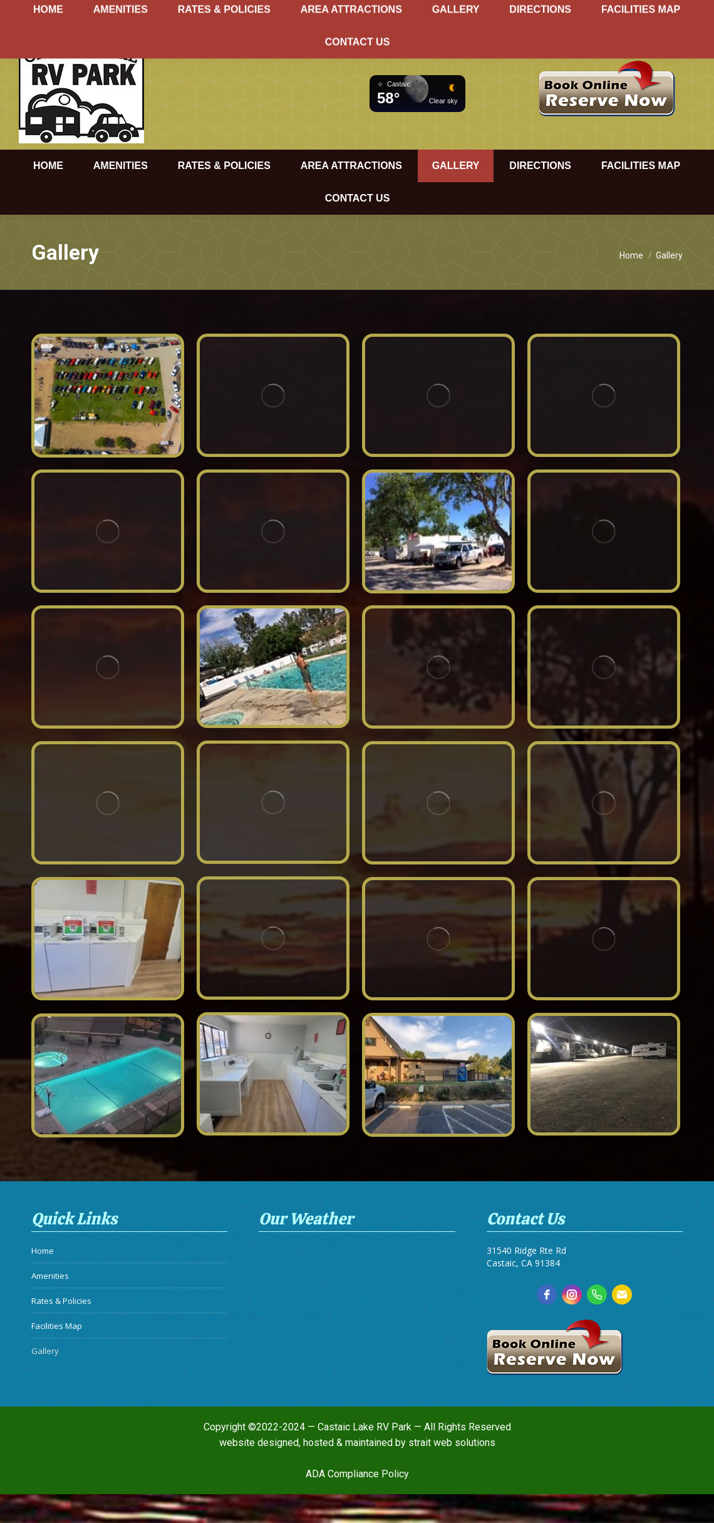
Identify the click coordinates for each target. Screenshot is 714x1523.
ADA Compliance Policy (357, 1478)
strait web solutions (451, 1446)
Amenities (50, 1300)
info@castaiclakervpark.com (628, 41)
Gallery (45, 1376)
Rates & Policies (61, 1325)
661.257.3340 (498, 41)
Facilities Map (56, 1350)
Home (42, 1275)
